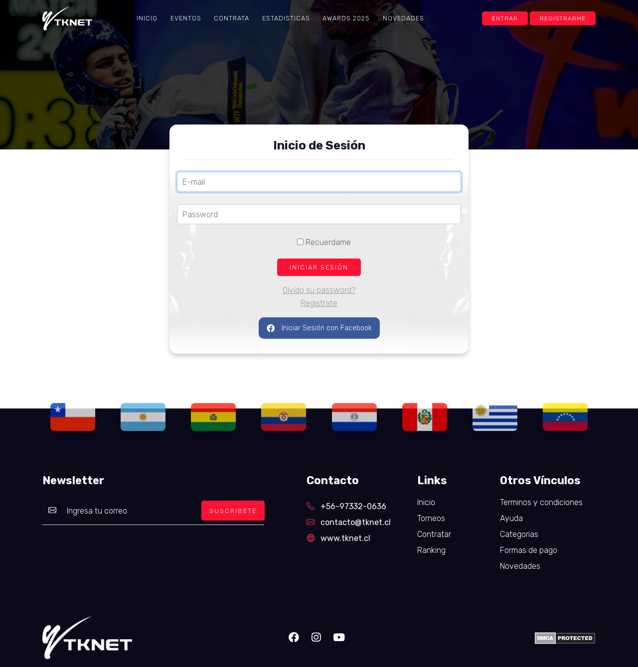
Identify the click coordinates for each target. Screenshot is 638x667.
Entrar (505, 18)
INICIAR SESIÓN (319, 267)
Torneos (431, 518)
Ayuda (511, 518)
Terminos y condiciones (541, 502)
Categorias (519, 534)
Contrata (231, 18)
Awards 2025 (346, 18)
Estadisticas (286, 18)
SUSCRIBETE (233, 511)
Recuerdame (324, 242)
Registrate (319, 303)
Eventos (185, 18)
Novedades (403, 18)
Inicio (147, 18)
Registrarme (563, 18)
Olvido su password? (319, 290)
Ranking (431, 550)
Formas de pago (528, 550)
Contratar (434, 534)
